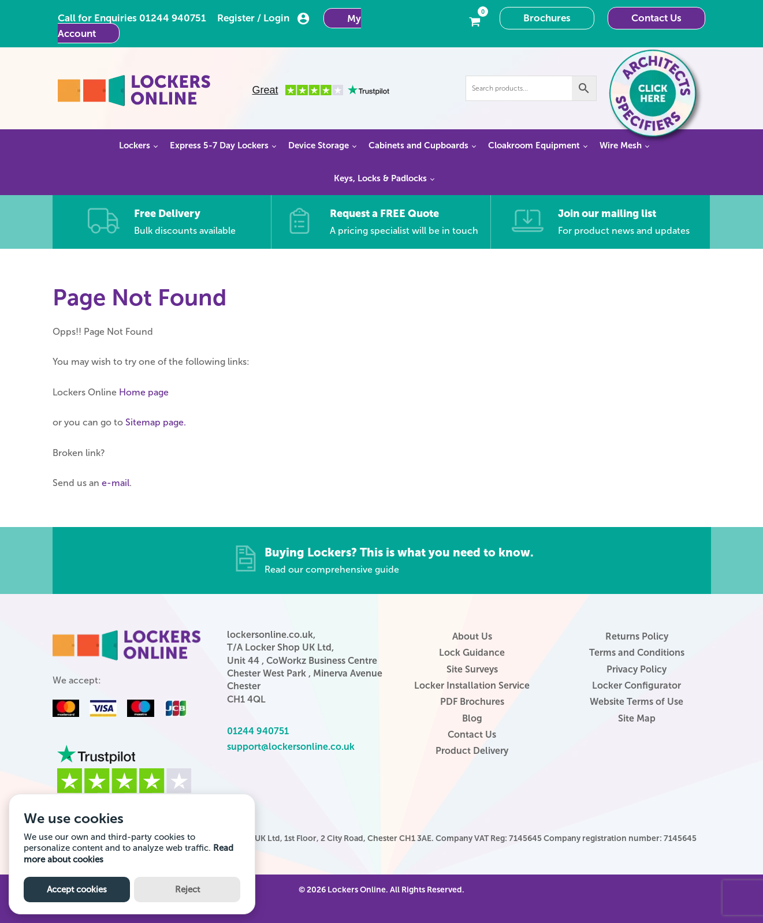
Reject (187, 889)
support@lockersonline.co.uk (291, 746)
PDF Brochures (472, 701)
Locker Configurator (636, 685)
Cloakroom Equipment (534, 145)
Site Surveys (472, 669)
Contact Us (656, 18)
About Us (472, 636)
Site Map (637, 718)
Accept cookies (77, 889)
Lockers (134, 145)
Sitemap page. (155, 422)
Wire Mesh (621, 145)
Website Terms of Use (636, 701)
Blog (472, 718)
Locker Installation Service (472, 685)
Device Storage (318, 145)
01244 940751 (172, 18)
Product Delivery (472, 750)
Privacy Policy (636, 669)
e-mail (115, 482)
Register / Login (263, 18)
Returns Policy (636, 636)
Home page (144, 392)
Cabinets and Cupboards (418, 145)
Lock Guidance (472, 652)
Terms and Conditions (636, 652)
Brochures (547, 18)
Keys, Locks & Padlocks (380, 178)
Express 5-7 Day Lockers (219, 145)
